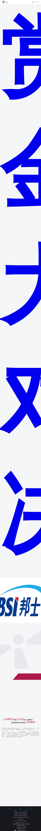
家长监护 (31, 808)
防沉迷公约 (26, 810)
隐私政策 (9, 808)
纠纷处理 (15, 810)
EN (38, 2)
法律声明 (20, 808)
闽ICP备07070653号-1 (21, 825)
